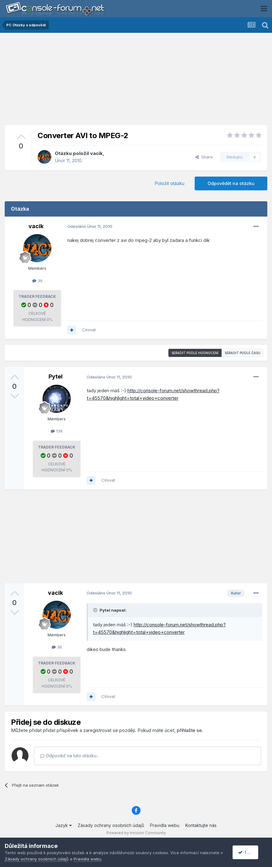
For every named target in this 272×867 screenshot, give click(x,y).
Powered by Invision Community (136, 832)
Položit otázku (169, 183)
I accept (249, 852)
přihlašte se (189, 730)
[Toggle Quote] (96, 610)
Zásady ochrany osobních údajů (111, 825)
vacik (96, 153)
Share (204, 156)
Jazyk (63, 825)
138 (57, 431)
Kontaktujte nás (201, 825)
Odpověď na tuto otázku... (69, 755)
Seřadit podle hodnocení (195, 353)
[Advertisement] (136, 81)
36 (37, 280)
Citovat (89, 329)
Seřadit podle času (242, 353)
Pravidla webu (164, 825)
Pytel (56, 376)
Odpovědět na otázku (231, 183)
